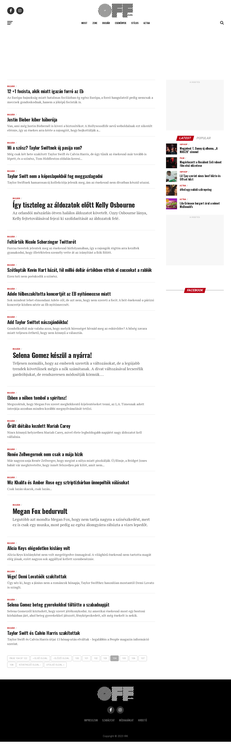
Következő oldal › (30, 677)
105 (124, 670)
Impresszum (91, 732)
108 (11, 677)
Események (120, 23)
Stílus (134, 23)
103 (105, 670)
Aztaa (146, 23)
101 (86, 670)
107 (143, 670)
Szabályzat (108, 732)
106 (133, 670)
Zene (94, 23)
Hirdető (142, 732)
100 (77, 670)
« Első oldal (40, 670)
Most (84, 23)
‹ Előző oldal (61, 670)
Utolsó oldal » (55, 677)
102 (96, 670)
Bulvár (106, 23)
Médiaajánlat (126, 732)
